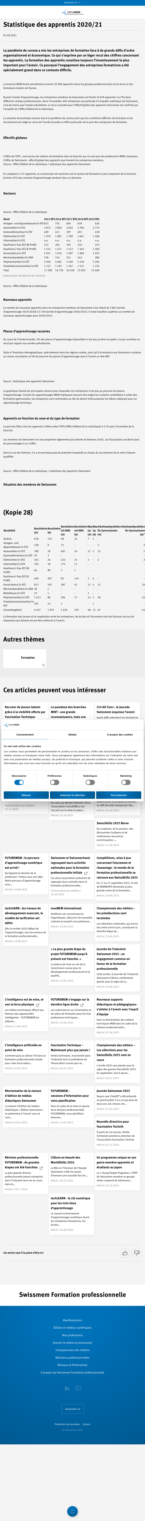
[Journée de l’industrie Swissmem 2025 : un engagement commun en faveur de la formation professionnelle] (117, 968)
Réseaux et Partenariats (72, 1365)
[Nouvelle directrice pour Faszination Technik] (117, 1133)
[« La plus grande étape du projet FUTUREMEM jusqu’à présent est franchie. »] (71, 965)
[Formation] (24, 658)
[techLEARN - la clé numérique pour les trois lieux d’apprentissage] (71, 1214)
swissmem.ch (72, 2)
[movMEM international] (71, 917)
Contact (86, 1424)
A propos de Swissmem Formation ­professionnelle (72, 1372)
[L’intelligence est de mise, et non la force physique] (25, 1013)
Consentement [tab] (25, 734)
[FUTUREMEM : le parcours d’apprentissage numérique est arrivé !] (25, 873)
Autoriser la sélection (72, 795)
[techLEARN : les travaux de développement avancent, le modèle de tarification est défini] (25, 925)
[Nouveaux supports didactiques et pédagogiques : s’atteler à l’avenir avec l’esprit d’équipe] (117, 1016)
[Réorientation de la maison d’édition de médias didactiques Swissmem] (25, 1106)
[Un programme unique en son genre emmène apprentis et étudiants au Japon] (117, 1171)
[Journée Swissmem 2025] (117, 1100)
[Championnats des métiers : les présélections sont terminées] (117, 922)
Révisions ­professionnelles (73, 1357)
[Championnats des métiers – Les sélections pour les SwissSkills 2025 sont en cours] (117, 1061)
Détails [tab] (72, 734)
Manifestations (72, 1320)
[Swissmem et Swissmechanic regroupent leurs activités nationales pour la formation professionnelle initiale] (71, 876)
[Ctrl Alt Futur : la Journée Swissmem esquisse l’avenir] (117, 718)
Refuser (26, 795)
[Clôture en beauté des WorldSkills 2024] (71, 1169)
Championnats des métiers (73, 1350)
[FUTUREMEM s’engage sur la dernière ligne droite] (71, 1011)
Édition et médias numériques (73, 1327)
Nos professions (72, 1335)
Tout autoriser (119, 795)
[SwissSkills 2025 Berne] (117, 834)
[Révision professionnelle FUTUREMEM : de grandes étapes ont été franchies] (25, 1173)
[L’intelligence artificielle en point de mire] (25, 1056)
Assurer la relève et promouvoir (72, 1343)
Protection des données (67, 1424)
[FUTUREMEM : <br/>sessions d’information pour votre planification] (71, 1106)
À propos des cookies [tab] (120, 734)
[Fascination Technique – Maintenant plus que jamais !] (71, 1056)
